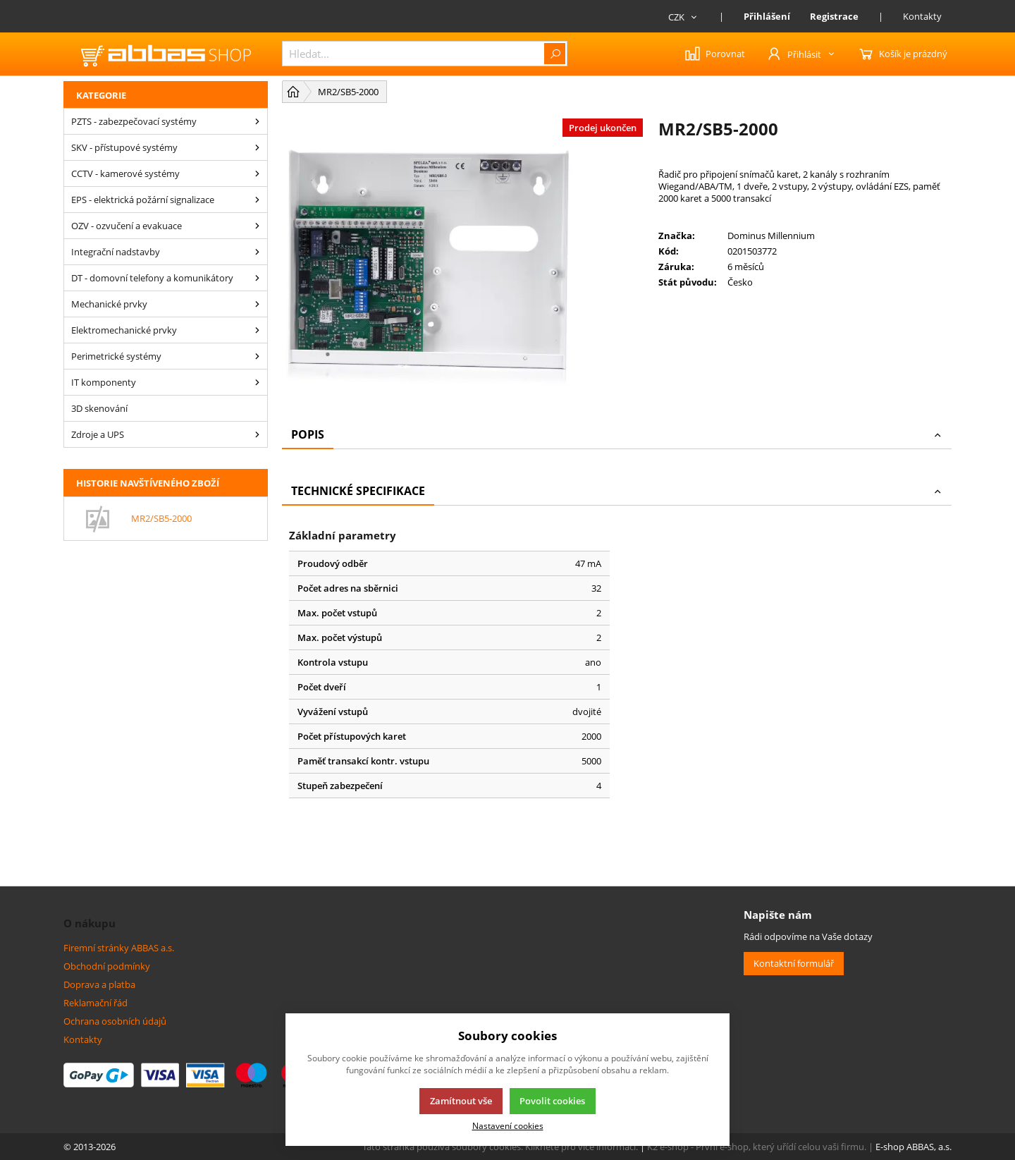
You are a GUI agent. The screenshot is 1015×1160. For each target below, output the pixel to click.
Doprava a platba (99, 984)
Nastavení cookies (507, 1125)
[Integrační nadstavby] (257, 251)
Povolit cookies (552, 1100)
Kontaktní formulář (793, 963)
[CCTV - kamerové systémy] (257, 173)
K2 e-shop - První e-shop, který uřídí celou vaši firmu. (756, 1146)
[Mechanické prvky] (257, 304)
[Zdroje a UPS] (257, 434)
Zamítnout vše (461, 1100)
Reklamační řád (95, 1002)
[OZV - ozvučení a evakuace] (257, 225)
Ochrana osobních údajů (114, 1021)
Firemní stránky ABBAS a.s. (118, 947)
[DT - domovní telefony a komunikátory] (257, 277)
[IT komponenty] (257, 382)
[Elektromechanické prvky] (257, 330)
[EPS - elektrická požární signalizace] (257, 199)
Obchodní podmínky (106, 966)
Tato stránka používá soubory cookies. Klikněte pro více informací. (500, 1146)
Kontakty (922, 16)
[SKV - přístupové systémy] (257, 147)
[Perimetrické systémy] (257, 356)
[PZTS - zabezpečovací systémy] (257, 121)
